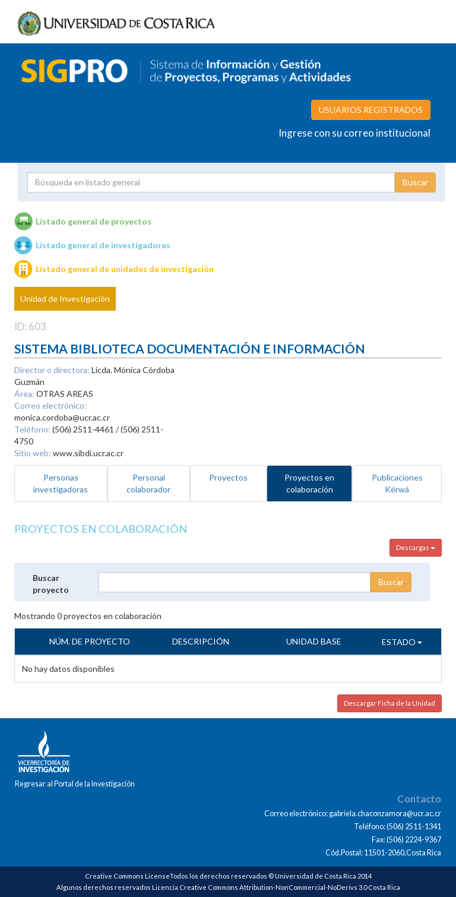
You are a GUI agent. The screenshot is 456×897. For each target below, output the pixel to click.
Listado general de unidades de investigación (125, 269)
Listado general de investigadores (103, 245)
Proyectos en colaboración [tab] (309, 483)
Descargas (415, 547)
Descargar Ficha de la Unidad (389, 703)
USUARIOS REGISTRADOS (371, 110)
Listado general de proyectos (93, 221)
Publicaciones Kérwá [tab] (397, 483)
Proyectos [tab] (228, 477)
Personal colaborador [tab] (148, 483)
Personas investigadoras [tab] (60, 483)
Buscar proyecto (51, 584)
